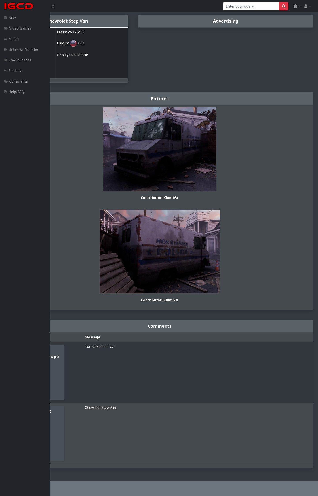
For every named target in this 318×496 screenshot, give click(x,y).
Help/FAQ (14, 91)
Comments (15, 81)
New (10, 17)
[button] (297, 6)
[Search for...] (251, 6)
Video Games (17, 28)
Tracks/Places (17, 60)
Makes (11, 38)
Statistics (13, 70)
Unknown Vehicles (21, 49)
